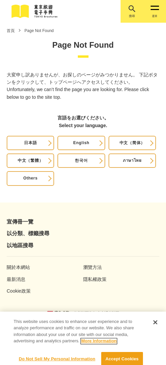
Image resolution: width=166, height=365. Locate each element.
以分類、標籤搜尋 (28, 233)
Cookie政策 (19, 291)
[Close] (155, 324)
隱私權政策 (95, 279)
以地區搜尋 (20, 245)
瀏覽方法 (92, 267)
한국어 (81, 160)
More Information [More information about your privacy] (99, 343)
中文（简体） (132, 142)
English (81, 142)
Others (30, 178)
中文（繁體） (30, 160)
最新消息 (16, 279)
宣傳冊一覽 (20, 222)
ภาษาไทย (132, 160)
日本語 (30, 142)
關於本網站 (18, 267)
